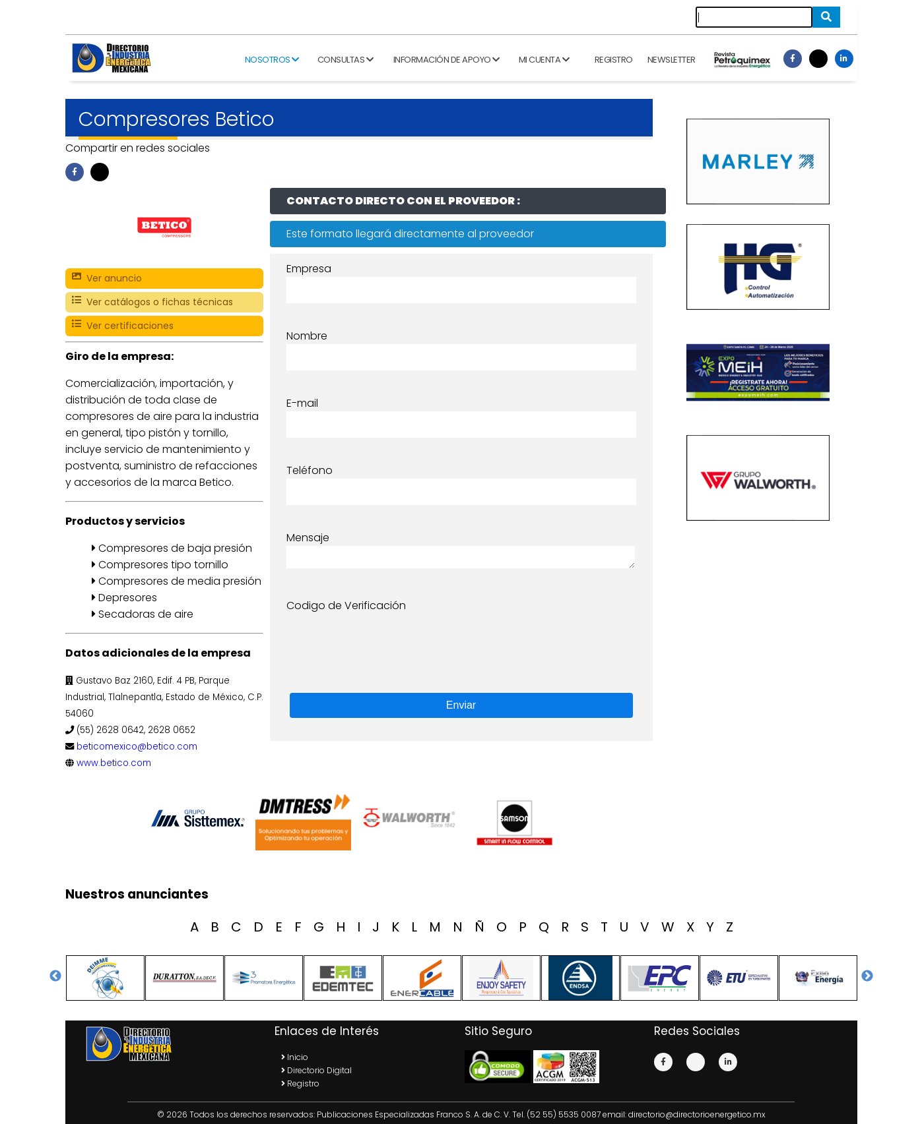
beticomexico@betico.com (137, 746)
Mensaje (307, 537)
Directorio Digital (316, 1070)
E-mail (302, 403)
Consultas (345, 59)
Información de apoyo (446, 59)
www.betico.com (114, 763)
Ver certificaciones (123, 326)
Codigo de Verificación (346, 605)
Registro (614, 59)
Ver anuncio (107, 278)
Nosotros (272, 59)
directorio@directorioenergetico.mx (697, 1114)
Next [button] (867, 976)
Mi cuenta (544, 59)
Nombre (306, 335)
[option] (200, 818)
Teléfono (309, 470)
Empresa (308, 268)
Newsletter (671, 59)
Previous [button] (55, 976)
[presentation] (386, 639)
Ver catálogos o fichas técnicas (152, 302)
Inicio (294, 1057)
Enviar (461, 705)
